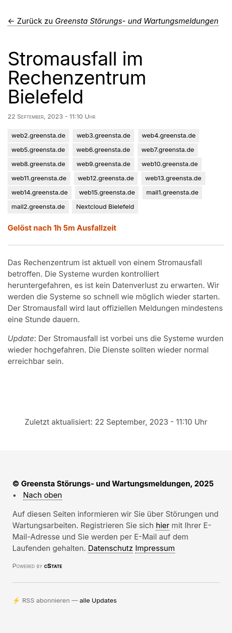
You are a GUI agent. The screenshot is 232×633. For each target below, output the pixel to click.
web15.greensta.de (107, 192)
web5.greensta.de (38, 149)
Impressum (155, 548)
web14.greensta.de (39, 192)
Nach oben (42, 495)
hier (162, 525)
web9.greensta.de (103, 164)
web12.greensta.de (106, 178)
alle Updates (98, 600)
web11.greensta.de (38, 178)
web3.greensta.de (103, 135)
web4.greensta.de (169, 135)
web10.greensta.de (169, 164)
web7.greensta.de (167, 149)
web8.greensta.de (38, 164)
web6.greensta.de (103, 149)
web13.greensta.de (173, 178)
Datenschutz (110, 548)
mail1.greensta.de (172, 192)
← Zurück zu (113, 21)
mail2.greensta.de (38, 206)
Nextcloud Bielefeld (105, 206)
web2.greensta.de (38, 135)
